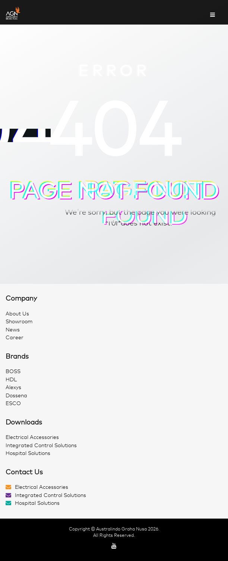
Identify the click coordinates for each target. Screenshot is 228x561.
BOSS (13, 371)
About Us (17, 314)
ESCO (13, 403)
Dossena (16, 395)
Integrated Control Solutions (41, 445)
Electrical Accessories (32, 437)
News (13, 330)
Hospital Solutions (28, 453)
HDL (11, 379)
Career (14, 337)
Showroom (19, 321)
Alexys (13, 387)
